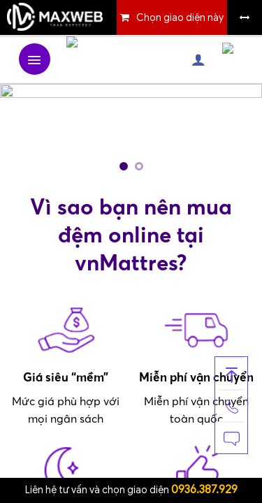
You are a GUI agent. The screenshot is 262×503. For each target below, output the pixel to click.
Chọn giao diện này (180, 18)
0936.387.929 (204, 490)
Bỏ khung (244, 17)
